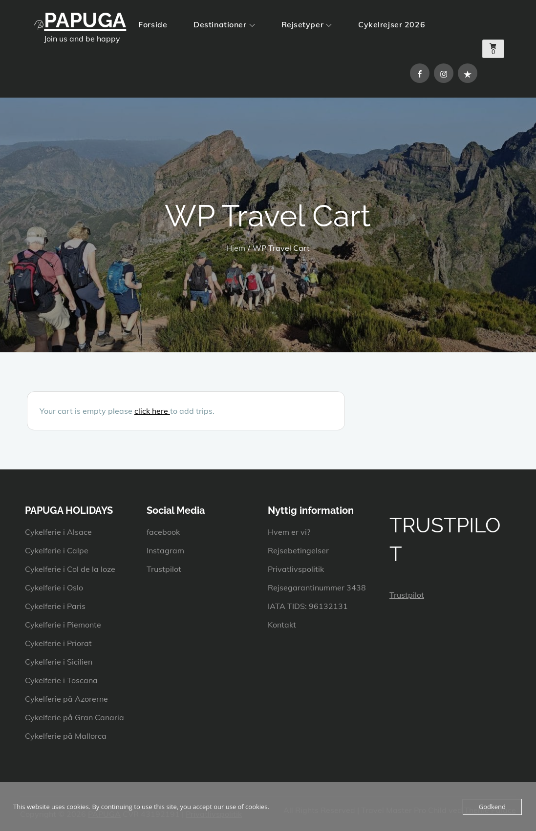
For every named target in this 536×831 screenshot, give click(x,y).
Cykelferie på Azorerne (66, 699)
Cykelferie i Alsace (58, 532)
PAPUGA (85, 20)
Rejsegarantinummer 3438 (317, 587)
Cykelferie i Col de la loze (70, 569)
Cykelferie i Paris (55, 606)
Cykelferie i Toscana (61, 680)
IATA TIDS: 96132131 (308, 606)
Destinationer (224, 24)
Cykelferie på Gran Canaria (74, 717)
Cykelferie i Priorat (58, 643)
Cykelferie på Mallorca (66, 736)
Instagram (165, 550)
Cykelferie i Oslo (54, 587)
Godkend (492, 806)
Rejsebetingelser (298, 550)
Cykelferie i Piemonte (63, 624)
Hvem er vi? (289, 532)
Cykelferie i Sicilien (58, 662)
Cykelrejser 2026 (391, 24)
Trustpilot (164, 569)
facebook (163, 532)
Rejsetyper (306, 24)
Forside (152, 24)
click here (152, 411)
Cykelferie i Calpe (56, 550)
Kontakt (282, 624)
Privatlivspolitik (296, 569)
